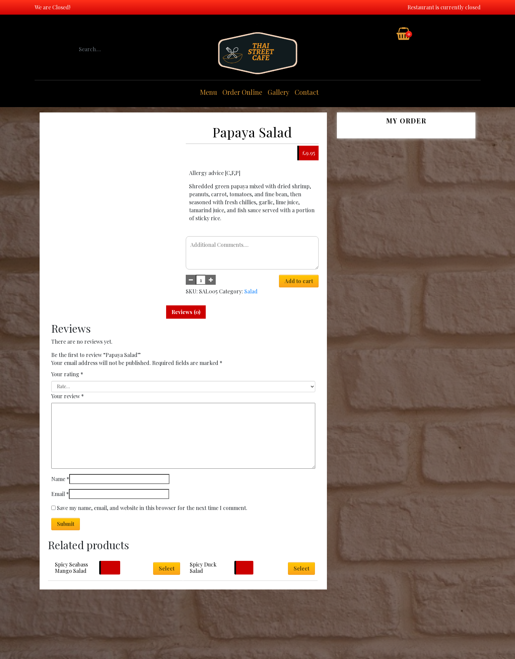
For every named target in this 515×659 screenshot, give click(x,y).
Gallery (278, 91)
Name (60, 478)
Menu (208, 91)
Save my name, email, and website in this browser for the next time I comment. (152, 507)
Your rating (67, 374)
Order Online (242, 91)
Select (166, 568)
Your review (67, 396)
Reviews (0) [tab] (185, 311)
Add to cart (299, 280)
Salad (251, 291)
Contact (307, 91)
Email (60, 493)
